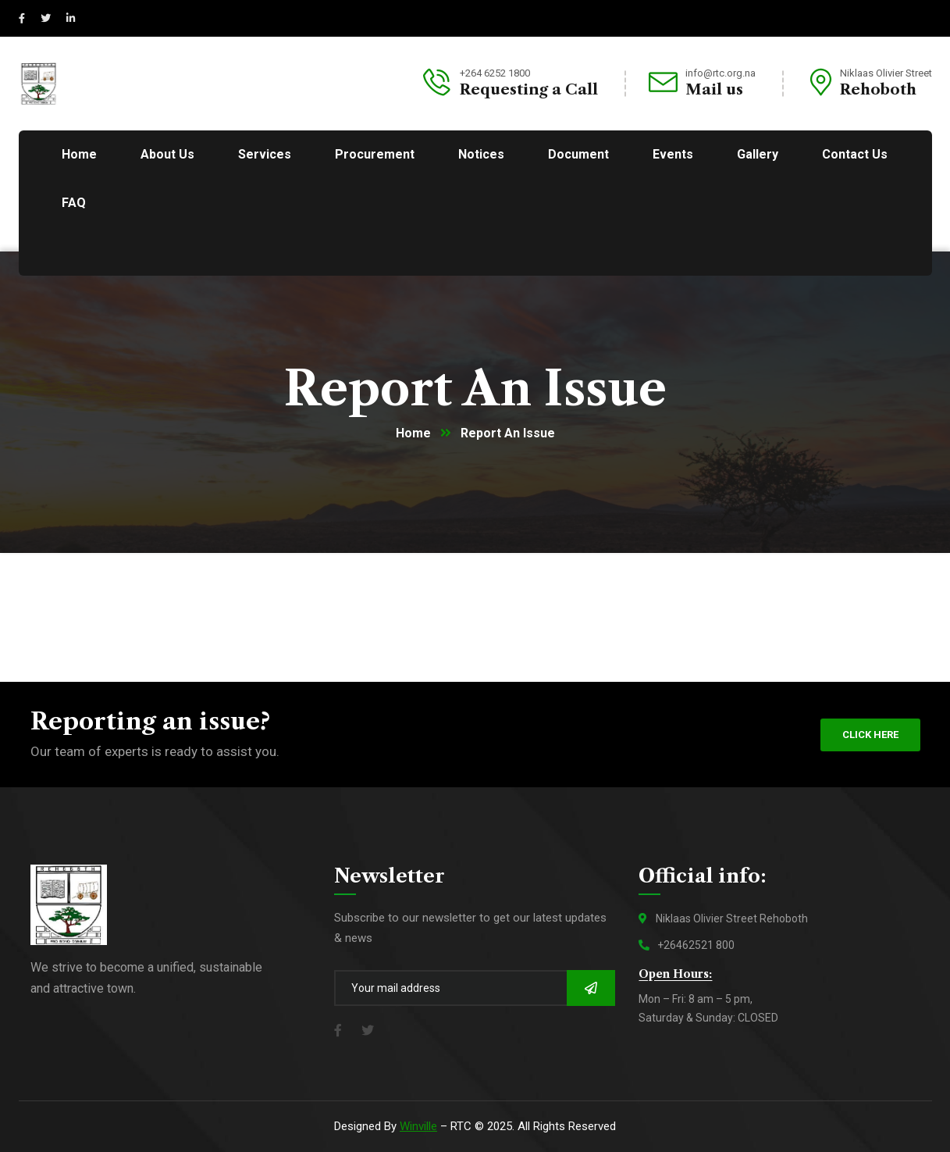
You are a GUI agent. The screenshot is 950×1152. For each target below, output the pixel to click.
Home (413, 433)
